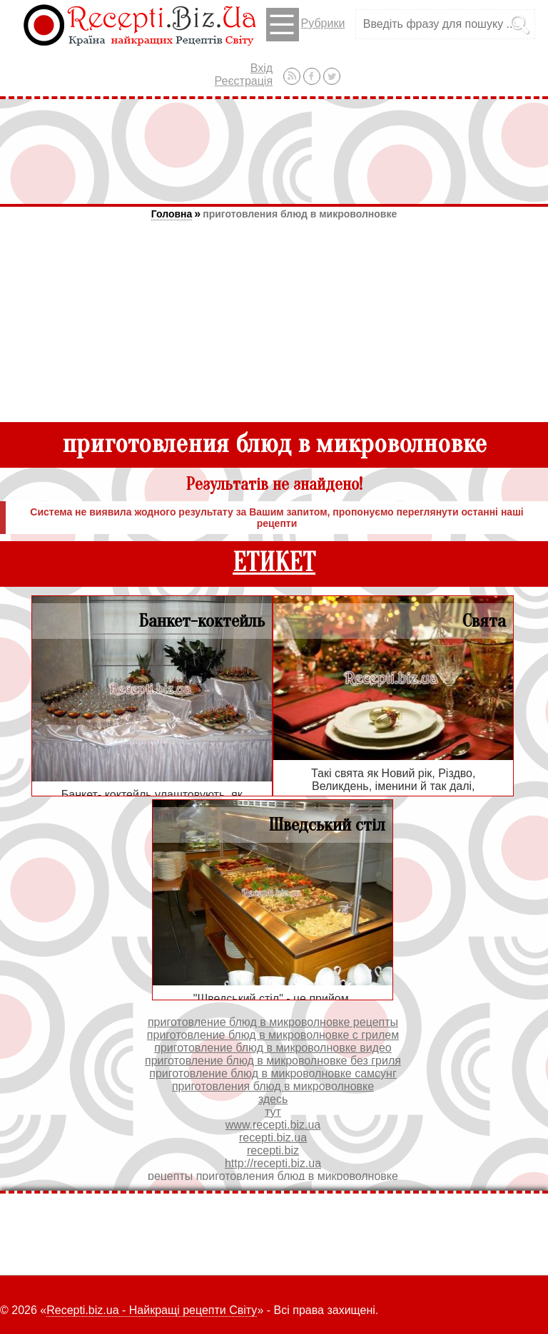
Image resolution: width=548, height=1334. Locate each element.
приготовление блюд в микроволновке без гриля (273, 1061)
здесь (273, 1099)
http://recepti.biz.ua (273, 1163)
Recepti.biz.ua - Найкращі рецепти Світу (151, 1310)
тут (273, 1112)
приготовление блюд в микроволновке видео (272, 1048)
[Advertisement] (274, 151)
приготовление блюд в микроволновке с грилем (273, 1035)
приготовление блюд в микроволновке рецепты (273, 1022)
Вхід (261, 68)
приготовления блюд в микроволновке (300, 214)
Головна (172, 214)
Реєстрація (244, 81)
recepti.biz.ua (273, 1138)
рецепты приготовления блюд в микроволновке (273, 1176)
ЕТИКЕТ (274, 563)
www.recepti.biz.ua (272, 1125)
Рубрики (305, 24)
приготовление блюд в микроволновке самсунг (272, 1073)
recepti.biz (273, 1150)
